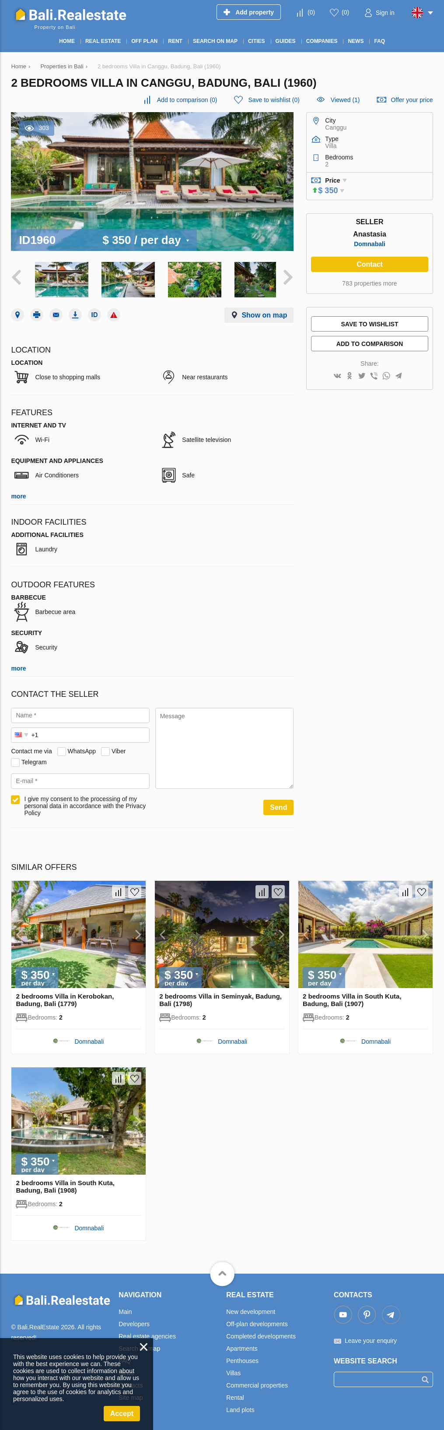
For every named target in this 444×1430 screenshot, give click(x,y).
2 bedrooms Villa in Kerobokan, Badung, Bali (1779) (65, 996)
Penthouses (242, 1357)
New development (250, 1308)
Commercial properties (257, 1382)
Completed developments (261, 1333)
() (311, 12)
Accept (121, 1413)
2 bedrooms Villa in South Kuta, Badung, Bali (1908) (65, 1183)
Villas (233, 1370)
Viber (119, 748)
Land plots (240, 1406)
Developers (134, 1320)
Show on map (264, 312)
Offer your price (412, 99)
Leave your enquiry (371, 1337)
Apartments (242, 1345)
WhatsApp (82, 748)
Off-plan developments (257, 1320)
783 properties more (369, 283)
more (18, 493)
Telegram (34, 759)
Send (278, 804)
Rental (235, 1394)
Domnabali (369, 243)
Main (125, 1308)
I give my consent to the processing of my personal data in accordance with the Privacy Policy (85, 802)
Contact (370, 264)
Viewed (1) (345, 99)
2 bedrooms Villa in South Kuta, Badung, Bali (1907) (352, 996)
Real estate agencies (147, 1333)
